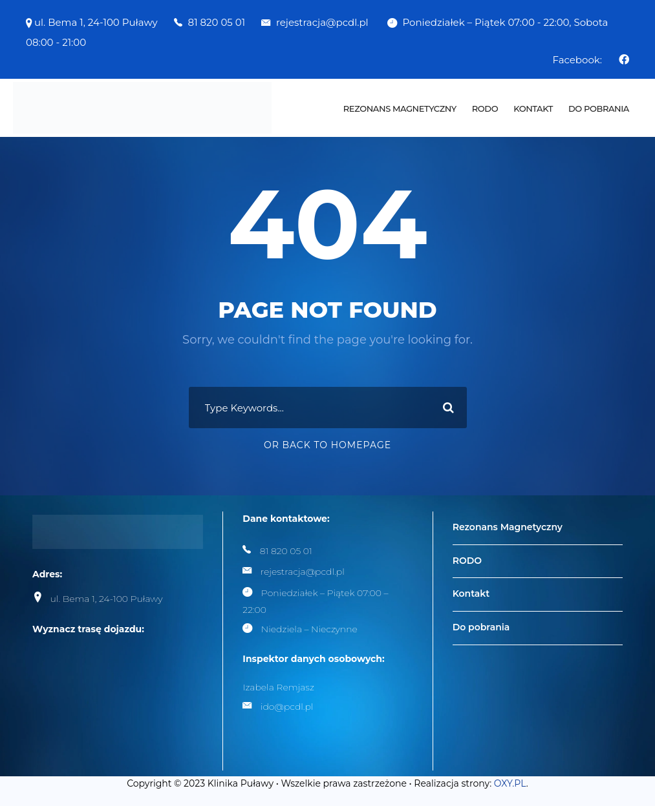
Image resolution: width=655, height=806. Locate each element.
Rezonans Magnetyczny (399, 108)
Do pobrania (598, 108)
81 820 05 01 (217, 22)
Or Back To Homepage (327, 445)
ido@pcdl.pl (287, 706)
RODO (485, 108)
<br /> (129, 698)
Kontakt (533, 108)
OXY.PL (510, 783)
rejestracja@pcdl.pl (323, 22)
